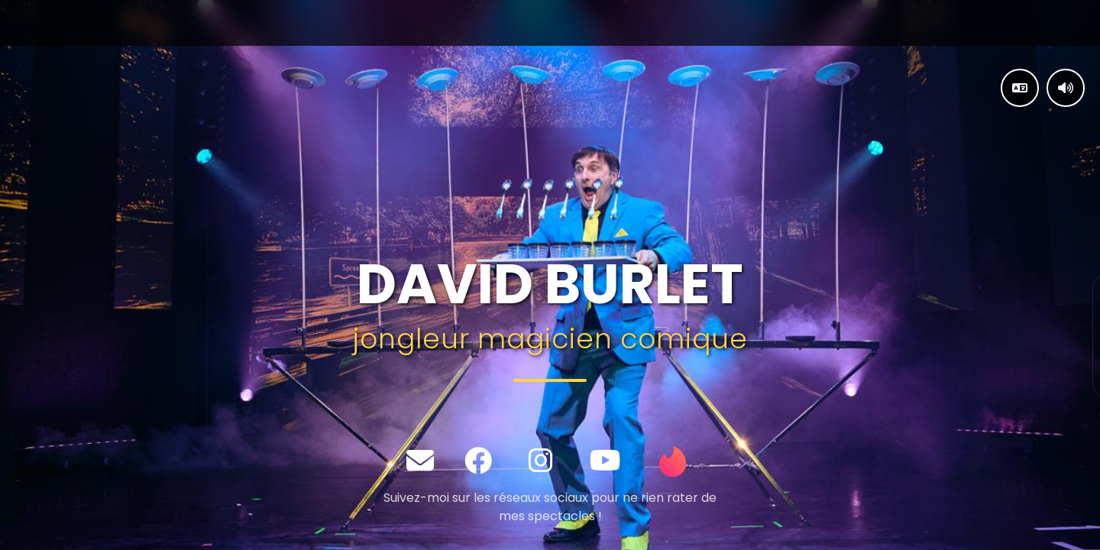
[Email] (420, 461)
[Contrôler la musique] (1066, 88)
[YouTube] (605, 461)
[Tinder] (673, 461)
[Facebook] (478, 461)
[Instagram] (540, 461)
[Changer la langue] (1020, 88)
